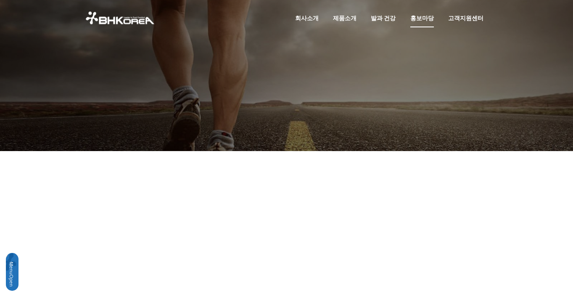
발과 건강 (383, 18)
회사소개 (307, 18)
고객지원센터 (465, 18)
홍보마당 (422, 18)
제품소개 (344, 18)
